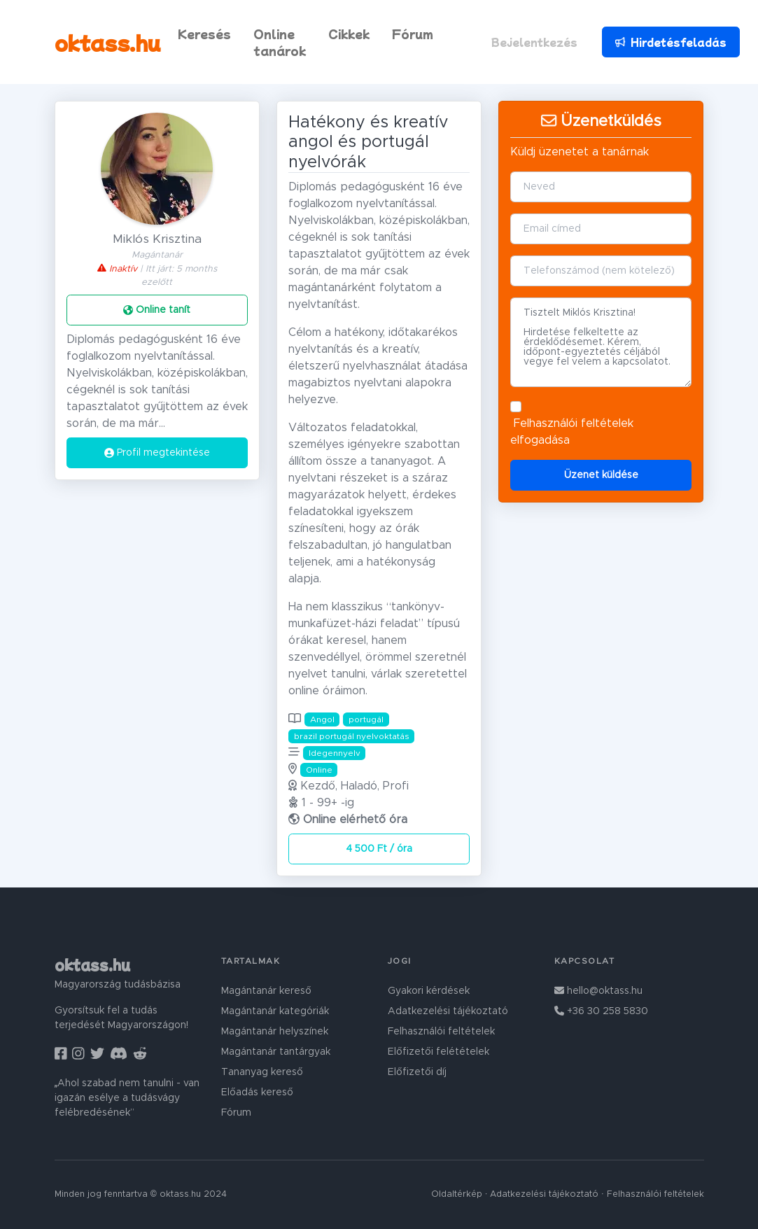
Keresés (204, 33)
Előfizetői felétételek (438, 1052)
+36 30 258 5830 (601, 1011)
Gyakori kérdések (429, 991)
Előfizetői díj (417, 1072)
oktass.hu (108, 42)
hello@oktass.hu (598, 991)
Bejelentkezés (534, 42)
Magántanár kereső (266, 991)
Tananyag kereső (262, 1072)
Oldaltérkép (456, 1194)
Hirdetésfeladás (670, 42)
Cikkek (349, 33)
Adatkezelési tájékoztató (448, 1011)
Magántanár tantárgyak (275, 1052)
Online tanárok (279, 42)
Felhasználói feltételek (573, 423)
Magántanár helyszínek (274, 1032)
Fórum (412, 33)
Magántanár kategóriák (275, 1011)
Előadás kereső (257, 1092)
